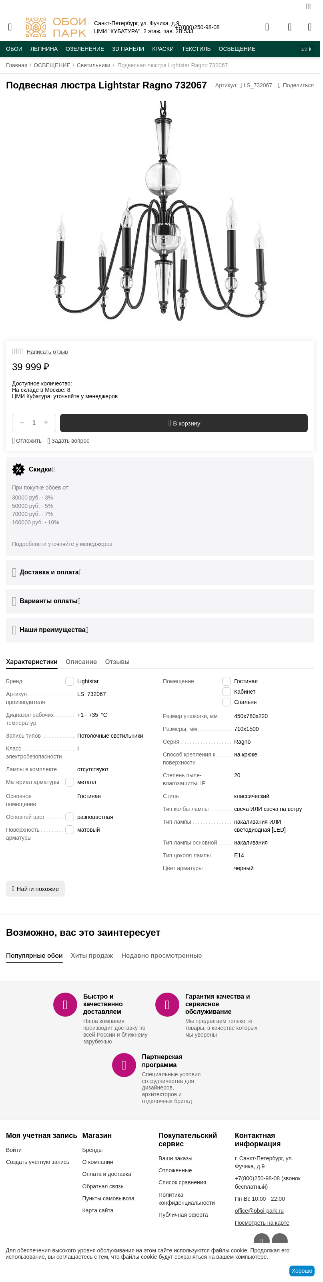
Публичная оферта (183, 1215)
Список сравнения (182, 1182)
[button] (296, 85)
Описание (81, 662)
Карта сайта (98, 1210)
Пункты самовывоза (108, 1198)
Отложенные (175, 1170)
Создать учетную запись (37, 1162)
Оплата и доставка (106, 1174)
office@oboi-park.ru (259, 1211)
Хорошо (302, 1271)
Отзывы (117, 662)
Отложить (27, 441)
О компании (97, 1162)
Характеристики (32, 662)
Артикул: (226, 85)
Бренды (92, 1150)
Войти (14, 1150)
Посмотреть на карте (262, 1223)
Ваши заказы (175, 1158)
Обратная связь (103, 1186)
